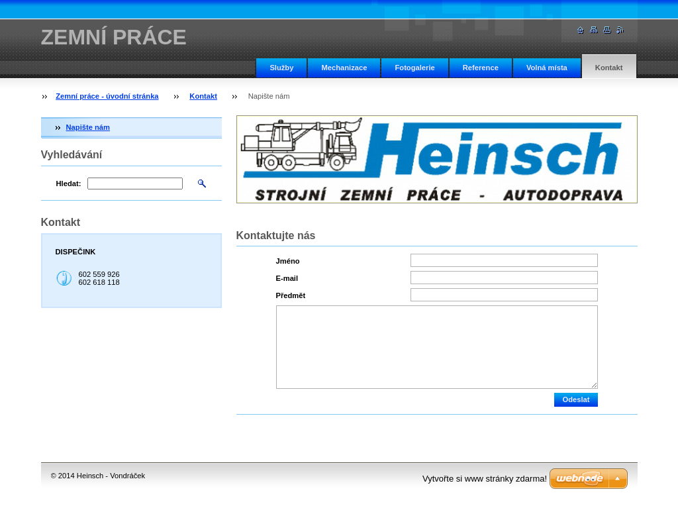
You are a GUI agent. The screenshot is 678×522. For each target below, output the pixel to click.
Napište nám (88, 127)
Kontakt (609, 68)
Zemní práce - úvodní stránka (107, 96)
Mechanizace (344, 68)
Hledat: (68, 183)
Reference (481, 68)
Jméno (288, 261)
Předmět (291, 295)
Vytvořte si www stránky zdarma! (484, 479)
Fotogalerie (414, 68)
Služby (281, 68)
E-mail (287, 278)
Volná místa (546, 68)
